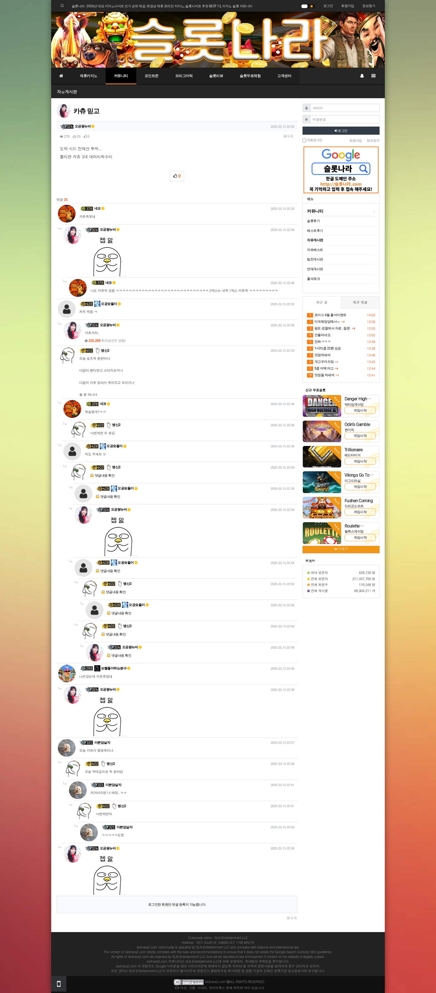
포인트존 (151, 76)
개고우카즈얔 (320, 362)
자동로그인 (312, 140)
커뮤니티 (121, 76)
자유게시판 (67, 92)
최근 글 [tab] (321, 302)
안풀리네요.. (319, 335)
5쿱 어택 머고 (320, 368)
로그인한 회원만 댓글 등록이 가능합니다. (177, 904)
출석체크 (313, 279)
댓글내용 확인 (105, 475)
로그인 (328, 6)
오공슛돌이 (107, 304)
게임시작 (360, 410)
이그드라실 (353, 481)
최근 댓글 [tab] (360, 302)
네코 (99, 208)
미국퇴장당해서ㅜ (323, 322)
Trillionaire (354, 449)
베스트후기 (315, 231)
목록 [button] (288, 136)
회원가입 (347, 6)
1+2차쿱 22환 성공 (324, 348)
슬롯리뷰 (216, 76)
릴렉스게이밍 (354, 531)
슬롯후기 (313, 221)
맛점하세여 (318, 355)
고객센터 (284, 76)
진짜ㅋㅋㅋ (318, 342)
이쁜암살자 (102, 743)
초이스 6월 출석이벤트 (326, 315)
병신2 (101, 351)
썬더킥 (349, 430)
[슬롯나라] (218, 39)
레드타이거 (353, 455)
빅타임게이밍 (354, 404)
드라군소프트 (354, 506)
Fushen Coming (359, 500)
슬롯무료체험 (250, 76)
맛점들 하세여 (320, 375)
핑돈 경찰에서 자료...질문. (329, 328)
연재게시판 (315, 269)
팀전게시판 (315, 259)
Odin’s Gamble (357, 424)
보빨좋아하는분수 (112, 668)
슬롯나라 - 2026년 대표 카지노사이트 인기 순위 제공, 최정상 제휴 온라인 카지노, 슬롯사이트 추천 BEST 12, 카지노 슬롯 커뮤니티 (162, 6)
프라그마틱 (184, 76)
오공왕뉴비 (85, 126)
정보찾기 (368, 6)
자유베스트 (315, 250)
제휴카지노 (88, 76)
